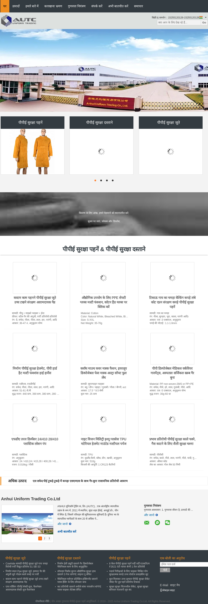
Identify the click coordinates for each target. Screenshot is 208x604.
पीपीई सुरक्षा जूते (168, 123)
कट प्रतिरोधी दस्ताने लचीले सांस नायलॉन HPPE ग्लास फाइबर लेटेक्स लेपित (79, 588)
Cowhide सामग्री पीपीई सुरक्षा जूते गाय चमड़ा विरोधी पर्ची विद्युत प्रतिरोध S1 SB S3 (27, 565)
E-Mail (164, 585)
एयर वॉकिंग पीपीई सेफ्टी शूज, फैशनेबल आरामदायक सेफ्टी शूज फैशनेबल (23, 588)
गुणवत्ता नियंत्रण (77, 6)
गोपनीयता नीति (42, 601)
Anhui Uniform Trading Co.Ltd (30, 499)
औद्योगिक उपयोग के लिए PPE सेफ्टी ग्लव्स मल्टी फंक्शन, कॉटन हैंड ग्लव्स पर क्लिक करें (103, 302)
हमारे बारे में (32, 6)
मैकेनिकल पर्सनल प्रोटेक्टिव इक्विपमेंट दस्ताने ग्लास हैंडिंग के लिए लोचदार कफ (77, 580)
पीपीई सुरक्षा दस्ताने (99, 123)
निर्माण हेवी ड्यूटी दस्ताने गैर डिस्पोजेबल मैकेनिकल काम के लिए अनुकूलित (75, 565)
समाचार (138, 6)
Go (204, 22)
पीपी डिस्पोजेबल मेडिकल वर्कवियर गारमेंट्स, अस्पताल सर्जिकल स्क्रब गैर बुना (172, 373)
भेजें (165, 570)
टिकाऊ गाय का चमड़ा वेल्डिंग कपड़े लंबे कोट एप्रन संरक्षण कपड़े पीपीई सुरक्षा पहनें (172, 302)
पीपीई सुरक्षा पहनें (30, 123)
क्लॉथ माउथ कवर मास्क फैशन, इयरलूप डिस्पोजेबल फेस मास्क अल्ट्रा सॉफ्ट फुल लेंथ (103, 373)
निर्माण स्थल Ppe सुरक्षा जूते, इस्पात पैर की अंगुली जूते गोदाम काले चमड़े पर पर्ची (25, 573)
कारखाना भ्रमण (53, 6)
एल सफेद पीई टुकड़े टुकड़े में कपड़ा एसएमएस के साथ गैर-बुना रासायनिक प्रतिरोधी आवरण (80, 481)
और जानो (64, 524)
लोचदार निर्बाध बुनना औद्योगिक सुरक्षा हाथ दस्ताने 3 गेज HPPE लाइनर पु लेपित (76, 573)
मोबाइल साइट (167, 590)
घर (4, 6)
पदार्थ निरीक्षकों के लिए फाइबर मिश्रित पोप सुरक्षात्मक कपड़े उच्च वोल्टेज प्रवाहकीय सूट (128, 573)
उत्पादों (16, 6)
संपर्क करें (96, 6)
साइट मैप (175, 585)
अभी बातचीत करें (118, 6)
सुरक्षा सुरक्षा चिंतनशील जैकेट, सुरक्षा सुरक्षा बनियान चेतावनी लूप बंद (128, 588)
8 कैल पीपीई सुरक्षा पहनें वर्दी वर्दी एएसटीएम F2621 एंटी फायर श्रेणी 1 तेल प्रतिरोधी (129, 565)
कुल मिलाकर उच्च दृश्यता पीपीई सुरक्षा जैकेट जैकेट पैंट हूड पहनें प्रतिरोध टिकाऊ (129, 580)
